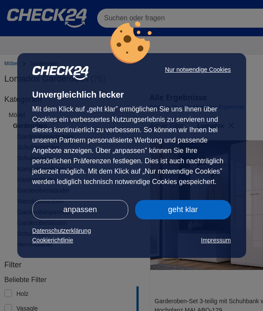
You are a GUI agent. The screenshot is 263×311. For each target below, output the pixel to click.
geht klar (183, 209)
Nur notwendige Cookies (198, 69)
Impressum (216, 240)
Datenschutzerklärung (61, 230)
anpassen (80, 209)
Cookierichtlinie (52, 240)
